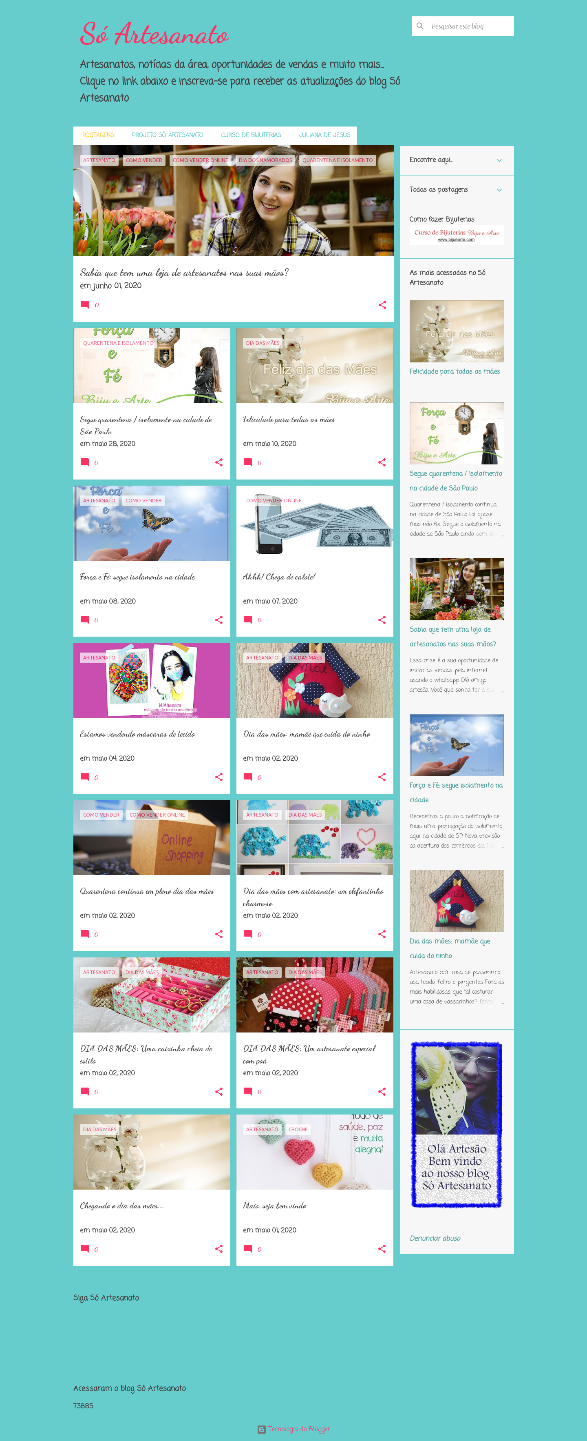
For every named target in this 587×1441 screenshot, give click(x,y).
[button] (382, 306)
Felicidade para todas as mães (455, 372)
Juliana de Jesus (322, 135)
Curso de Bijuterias (249, 135)
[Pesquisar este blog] (471, 26)
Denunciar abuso (435, 1239)
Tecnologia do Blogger (294, 1429)
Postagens (96, 135)
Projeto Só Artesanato (165, 135)
